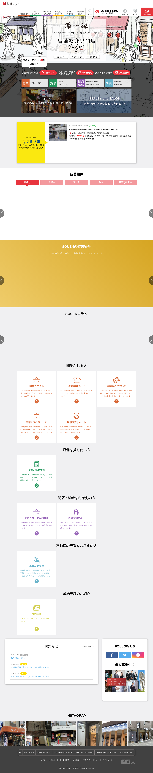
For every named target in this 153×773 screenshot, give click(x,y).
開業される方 (29, 752)
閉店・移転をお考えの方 (47, 13)
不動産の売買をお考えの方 (106, 752)
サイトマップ (107, 760)
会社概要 (76, 760)
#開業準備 (115, 352)
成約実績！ (121, 72)
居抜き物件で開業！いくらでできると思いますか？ (30, 677)
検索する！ (48, 72)
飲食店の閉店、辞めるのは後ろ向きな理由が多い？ (30, 667)
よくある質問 (64, 760)
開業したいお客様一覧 (58, 13)
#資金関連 (91, 355)
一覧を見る (86, 646)
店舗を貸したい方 (35, 13)
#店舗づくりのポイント (9, 352)
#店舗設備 (91, 352)
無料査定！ (84, 72)
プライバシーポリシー (91, 760)
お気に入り (135, 12)
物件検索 (125, 12)
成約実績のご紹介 (80, 13)
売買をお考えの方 (69, 13)
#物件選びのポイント (52, 352)
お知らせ (52, 760)
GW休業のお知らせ (18, 658)
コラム (43, 760)
